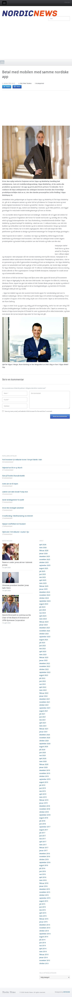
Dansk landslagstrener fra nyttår (13, 500)
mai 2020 (42, 755)
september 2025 (44, 565)
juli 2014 (42, 940)
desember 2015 (44, 889)
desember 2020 (44, 735)
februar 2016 (43, 883)
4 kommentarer (7, 486)
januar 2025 (43, 589)
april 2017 (42, 842)
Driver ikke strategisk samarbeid (13, 508)
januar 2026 (43, 553)
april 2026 (42, 544)
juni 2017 (42, 836)
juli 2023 (42, 643)
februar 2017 (43, 847)
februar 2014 (43, 954)
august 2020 (43, 746)
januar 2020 (43, 767)
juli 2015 (42, 904)
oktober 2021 (44, 705)
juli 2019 (42, 785)
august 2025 (43, 568)
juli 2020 (42, 749)
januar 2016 (43, 886)
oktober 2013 (44, 963)
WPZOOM (66, 992)
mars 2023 (43, 654)
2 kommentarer (7, 518)
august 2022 (43, 675)
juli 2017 (42, 833)
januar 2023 (43, 660)
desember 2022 (44, 663)
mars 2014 (43, 951)
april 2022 (42, 687)
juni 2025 (42, 574)
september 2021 (44, 708)
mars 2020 (43, 761)
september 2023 (44, 637)
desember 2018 (44, 806)
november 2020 (44, 738)
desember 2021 (44, 699)
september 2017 (44, 827)
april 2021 (42, 723)
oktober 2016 (44, 859)
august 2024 (43, 604)
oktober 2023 (44, 634)
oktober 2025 (44, 562)
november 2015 (44, 892)
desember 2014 (44, 925)
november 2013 (44, 960)
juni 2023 (42, 645)
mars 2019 (43, 797)
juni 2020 (42, 752)
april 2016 (42, 877)
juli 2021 (42, 714)
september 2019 (44, 779)
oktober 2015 (44, 895)
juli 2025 (42, 571)
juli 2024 (42, 607)
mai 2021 (42, 720)
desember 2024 (44, 592)
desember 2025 (44, 556)
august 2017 (43, 830)
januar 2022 (43, 696)
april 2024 (42, 616)
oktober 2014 (44, 931)
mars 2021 (43, 726)
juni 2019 (42, 788)
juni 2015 (42, 907)
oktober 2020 (44, 741)
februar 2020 (43, 764)
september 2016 (44, 862)
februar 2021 (43, 729)
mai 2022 (42, 684)
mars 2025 (43, 583)
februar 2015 (43, 919)
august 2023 (43, 640)
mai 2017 (42, 839)
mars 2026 (43, 547)
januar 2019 (43, 803)
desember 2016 (44, 853)
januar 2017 (43, 850)
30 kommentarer (7, 462)
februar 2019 (43, 800)
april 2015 (42, 913)
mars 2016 (43, 880)
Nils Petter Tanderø (25, 83)
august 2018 (43, 818)
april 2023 (42, 651)
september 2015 (44, 898)
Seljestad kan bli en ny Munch (12, 468)
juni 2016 (42, 871)
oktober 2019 (44, 776)
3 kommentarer (7, 502)
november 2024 (44, 595)
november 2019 (44, 773)
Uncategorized (39, 83)
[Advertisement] (36, 39)
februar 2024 (43, 622)
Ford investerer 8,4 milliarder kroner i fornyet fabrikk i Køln (22, 460)
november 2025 (44, 559)
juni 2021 (42, 717)
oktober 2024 (44, 598)
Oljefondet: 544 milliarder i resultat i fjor (15, 532)
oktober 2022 (44, 669)
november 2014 (44, 928)
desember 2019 (44, 770)
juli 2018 (42, 821)
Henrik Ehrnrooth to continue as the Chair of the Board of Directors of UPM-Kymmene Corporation (16, 617)
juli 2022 (42, 678)
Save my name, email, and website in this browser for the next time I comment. (28, 411)
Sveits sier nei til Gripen (10, 484)
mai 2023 (42, 648)
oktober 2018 (44, 812)
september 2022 (44, 672)
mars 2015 (43, 916)
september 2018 (44, 815)
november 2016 (44, 856)
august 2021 (43, 711)
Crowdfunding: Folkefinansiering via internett (17, 516)
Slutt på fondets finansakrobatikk (13, 476)
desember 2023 (44, 628)
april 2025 (42, 580)
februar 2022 (43, 693)
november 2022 (44, 666)
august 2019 (43, 782)
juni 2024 (42, 610)
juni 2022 (42, 681)
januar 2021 (43, 732)
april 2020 (42, 758)
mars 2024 (43, 619)
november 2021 (44, 702)
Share (18, 86)
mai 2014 (42, 946)
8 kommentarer (7, 478)
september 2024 (44, 601)
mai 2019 (42, 791)
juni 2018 (42, 824)
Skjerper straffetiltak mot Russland (13, 524)
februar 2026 (43, 550)
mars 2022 (43, 690)
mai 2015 (42, 910)
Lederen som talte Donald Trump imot (15, 492)
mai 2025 (42, 577)
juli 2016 (42, 868)
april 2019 (42, 794)
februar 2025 (43, 586)
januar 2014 (43, 957)
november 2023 (44, 631)
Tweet (8, 86)
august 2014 (43, 937)
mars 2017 (43, 845)
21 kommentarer (7, 470)
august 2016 (43, 865)
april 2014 (42, 948)
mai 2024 (42, 613)
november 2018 (44, 809)
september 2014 (44, 934)
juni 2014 (42, 943)
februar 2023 (43, 657)
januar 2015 (43, 922)
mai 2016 (42, 874)
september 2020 (44, 744)
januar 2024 (43, 625)
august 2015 (43, 901)
